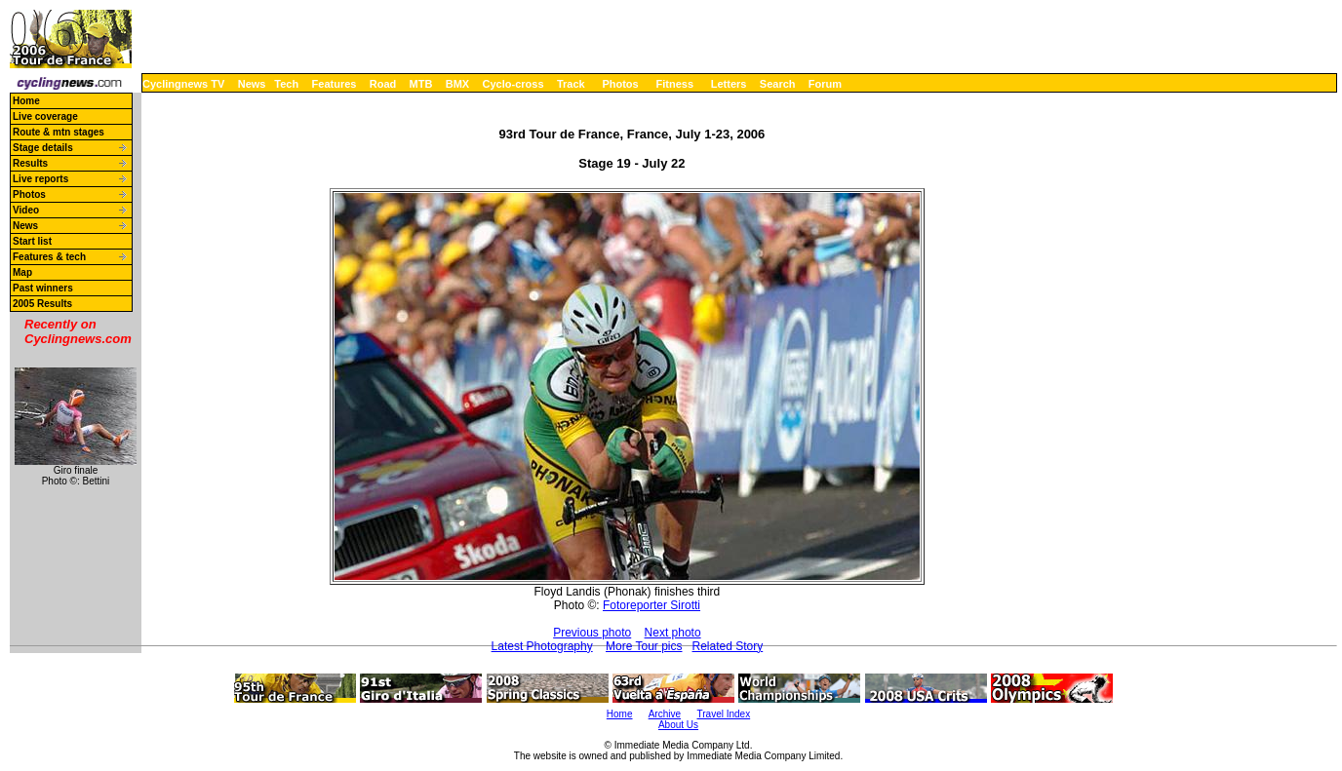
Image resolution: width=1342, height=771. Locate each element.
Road (383, 84)
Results (30, 163)
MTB (421, 84)
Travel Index (724, 714)
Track (571, 84)
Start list (32, 241)
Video (26, 210)
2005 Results (42, 303)
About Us (678, 724)
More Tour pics (644, 646)
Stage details (43, 147)
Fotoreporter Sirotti (651, 605)
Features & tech (49, 256)
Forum (825, 84)
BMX (457, 84)
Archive (665, 714)
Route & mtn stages (58, 132)
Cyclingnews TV (183, 84)
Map (22, 272)
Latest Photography (542, 646)
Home (26, 101)
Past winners (43, 288)
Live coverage (45, 116)
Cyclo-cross (513, 84)
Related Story (728, 646)
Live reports (40, 178)
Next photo (673, 632)
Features (334, 84)
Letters (729, 84)
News (252, 84)
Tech (286, 84)
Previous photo (592, 632)
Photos (620, 84)
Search (778, 84)
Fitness (674, 84)
